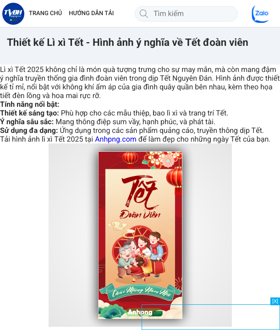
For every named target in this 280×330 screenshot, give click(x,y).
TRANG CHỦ (45, 13)
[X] (275, 301)
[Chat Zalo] (261, 14)
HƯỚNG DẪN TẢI (91, 13)
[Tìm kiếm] (144, 14)
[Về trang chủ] (13, 14)
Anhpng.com (116, 139)
